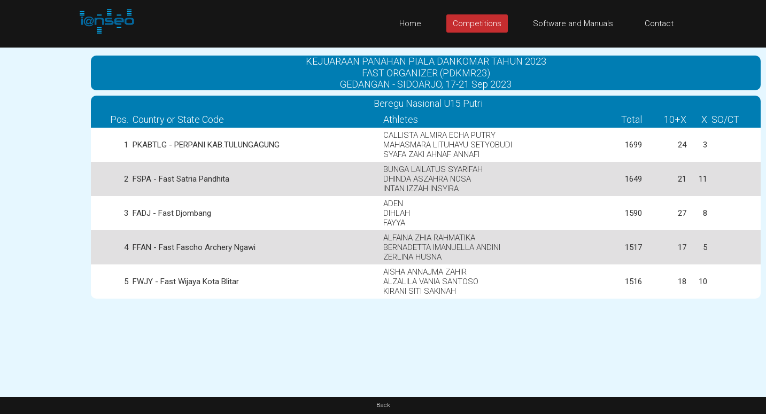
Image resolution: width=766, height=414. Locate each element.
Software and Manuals (573, 23)
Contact (659, 23)
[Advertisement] (43, 208)
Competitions (477, 23)
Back (383, 405)
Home (410, 23)
